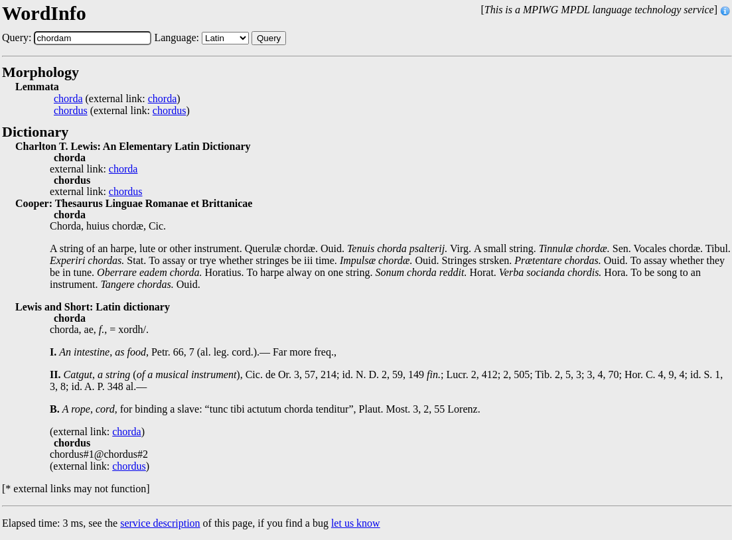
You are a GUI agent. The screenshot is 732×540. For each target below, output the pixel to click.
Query (269, 38)
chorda (68, 99)
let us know (355, 523)
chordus (71, 110)
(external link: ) (117, 99)
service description (160, 523)
